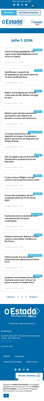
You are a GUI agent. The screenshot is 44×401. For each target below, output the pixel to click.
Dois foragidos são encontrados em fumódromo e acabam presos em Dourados (22, 159)
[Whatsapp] (14, 4)
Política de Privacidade (13, 362)
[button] (33, 6)
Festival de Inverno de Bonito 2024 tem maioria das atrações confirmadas (21, 218)
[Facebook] (18, 4)
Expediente (19, 356)
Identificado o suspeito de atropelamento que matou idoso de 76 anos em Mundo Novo (21, 74)
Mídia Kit (7, 356)
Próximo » (33, 297)
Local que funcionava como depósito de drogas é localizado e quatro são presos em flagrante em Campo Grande (21, 137)
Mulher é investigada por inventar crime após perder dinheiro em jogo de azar (21, 95)
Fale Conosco (31, 362)
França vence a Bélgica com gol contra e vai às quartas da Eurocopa (22, 178)
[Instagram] (22, 4)
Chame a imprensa (29, 375)
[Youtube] (26, 4)
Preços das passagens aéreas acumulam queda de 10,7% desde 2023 (20, 198)
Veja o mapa (6, 341)
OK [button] (6, 395)
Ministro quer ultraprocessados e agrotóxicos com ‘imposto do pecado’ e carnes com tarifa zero (20, 115)
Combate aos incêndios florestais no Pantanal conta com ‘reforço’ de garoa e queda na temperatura (22, 280)
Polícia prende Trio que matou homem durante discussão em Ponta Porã (22, 259)
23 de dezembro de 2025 (21, 1)
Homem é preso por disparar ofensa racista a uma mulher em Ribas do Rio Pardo (22, 239)
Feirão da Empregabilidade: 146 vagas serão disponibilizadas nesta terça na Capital (21, 54)
